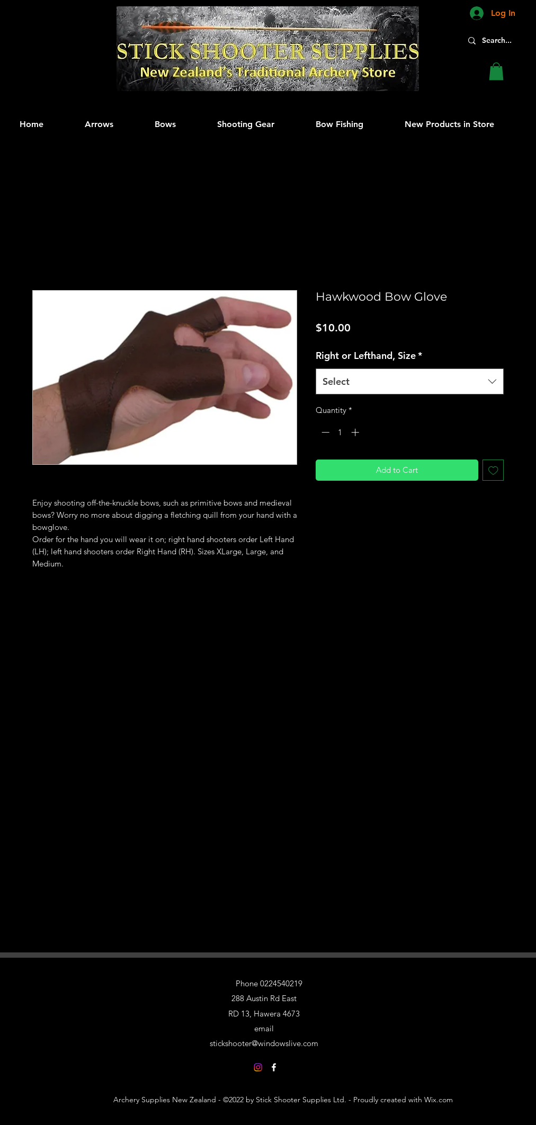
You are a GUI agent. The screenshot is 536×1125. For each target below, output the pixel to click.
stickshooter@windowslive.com (264, 1043)
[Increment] (356, 432)
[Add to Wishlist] (493, 470)
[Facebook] (274, 1067)
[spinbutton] (340, 432)
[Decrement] (324, 432)
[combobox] (410, 381)
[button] (496, 71)
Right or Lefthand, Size (369, 355)
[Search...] (502, 40)
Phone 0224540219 (269, 983)
